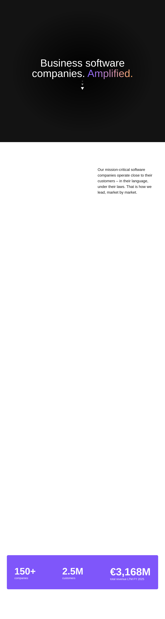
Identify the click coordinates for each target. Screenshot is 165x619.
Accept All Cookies (110, 81)
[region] (83, 75)
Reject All (92, 81)
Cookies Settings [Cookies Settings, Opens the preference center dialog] (53, 80)
